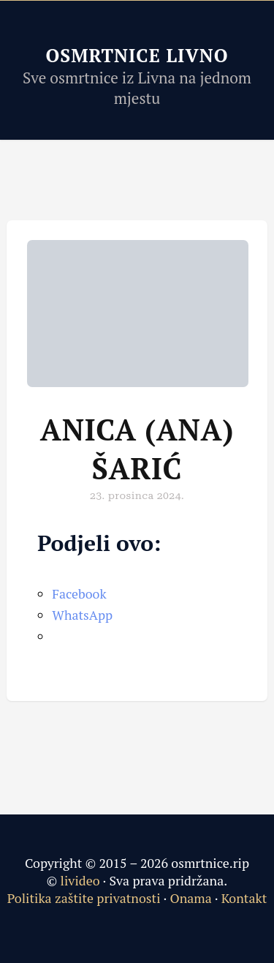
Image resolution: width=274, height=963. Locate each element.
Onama (190, 898)
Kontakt (244, 898)
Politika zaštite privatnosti (84, 898)
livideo (82, 880)
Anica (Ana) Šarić (137, 448)
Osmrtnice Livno (136, 55)
